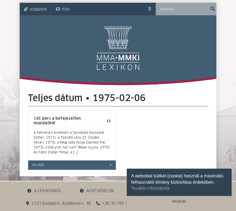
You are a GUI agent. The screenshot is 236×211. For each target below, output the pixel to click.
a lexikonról (44, 191)
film (63, 9)
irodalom (35, 9)
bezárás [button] (179, 201)
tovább (38, 165)
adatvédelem (96, 191)
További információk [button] (150, 188)
